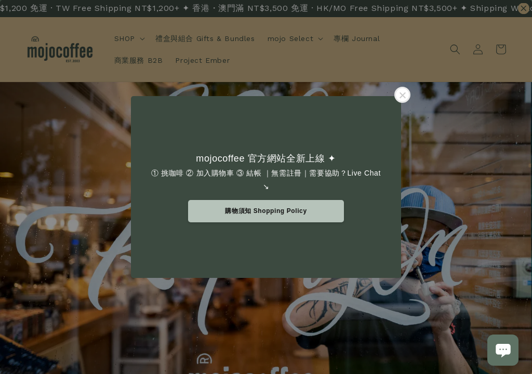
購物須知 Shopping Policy (266, 211)
